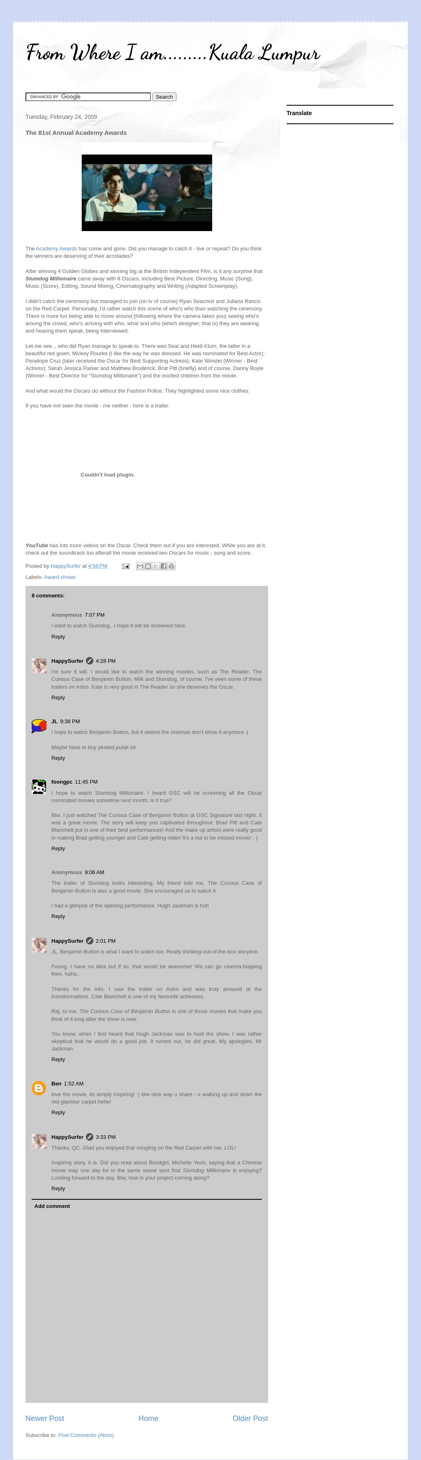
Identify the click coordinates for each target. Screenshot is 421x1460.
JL (54, 721)
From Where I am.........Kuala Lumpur (172, 52)
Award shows (60, 577)
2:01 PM (106, 941)
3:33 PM (106, 1137)
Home (149, 1418)
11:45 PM (86, 782)
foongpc (61, 782)
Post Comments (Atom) (86, 1435)
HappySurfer (67, 661)
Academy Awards (57, 248)
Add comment (52, 1206)
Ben (56, 1084)
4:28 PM (106, 661)
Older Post (250, 1418)
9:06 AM (94, 872)
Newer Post (44, 1418)
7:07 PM (94, 615)
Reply (58, 637)
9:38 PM (70, 721)
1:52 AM (74, 1084)
